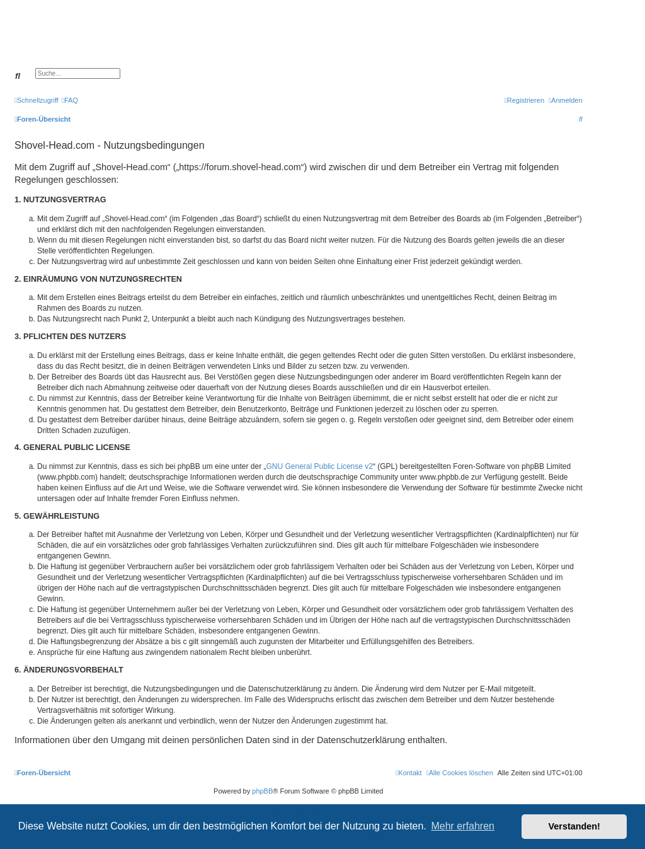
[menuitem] (70, 100)
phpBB (262, 791)
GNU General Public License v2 (319, 466)
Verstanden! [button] (574, 826)
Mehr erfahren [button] (462, 826)
